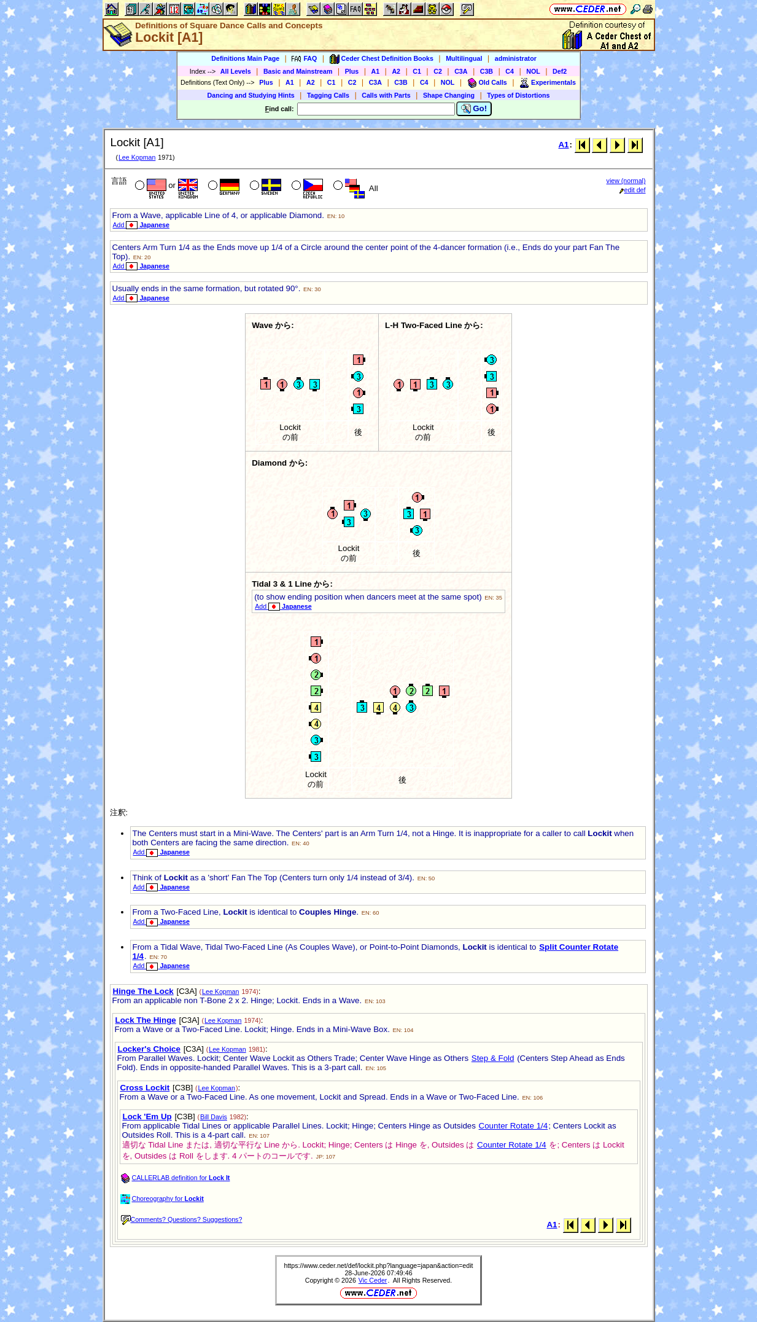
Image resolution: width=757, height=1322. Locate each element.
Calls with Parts (386, 95)
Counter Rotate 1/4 (513, 1125)
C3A (460, 71)
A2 (396, 71)
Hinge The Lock (143, 991)
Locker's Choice (149, 1049)
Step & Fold (493, 1058)
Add (141, 225)
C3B (486, 71)
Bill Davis (213, 1117)
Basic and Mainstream (298, 71)
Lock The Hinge (145, 1020)
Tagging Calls (328, 95)
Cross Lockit (145, 1087)
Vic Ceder (373, 1280)
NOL (533, 71)
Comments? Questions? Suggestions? (182, 1219)
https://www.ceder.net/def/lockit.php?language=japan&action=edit (378, 1265)
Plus (352, 71)
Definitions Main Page (245, 58)
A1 (375, 71)
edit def (632, 190)
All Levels (235, 71)
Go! (474, 109)
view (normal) (626, 180)
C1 (417, 71)
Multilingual (464, 58)
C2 (437, 71)
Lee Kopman (136, 157)
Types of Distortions (518, 95)
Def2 (560, 71)
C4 (509, 71)
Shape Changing (449, 95)
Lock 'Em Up (147, 1116)
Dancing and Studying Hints (251, 95)
